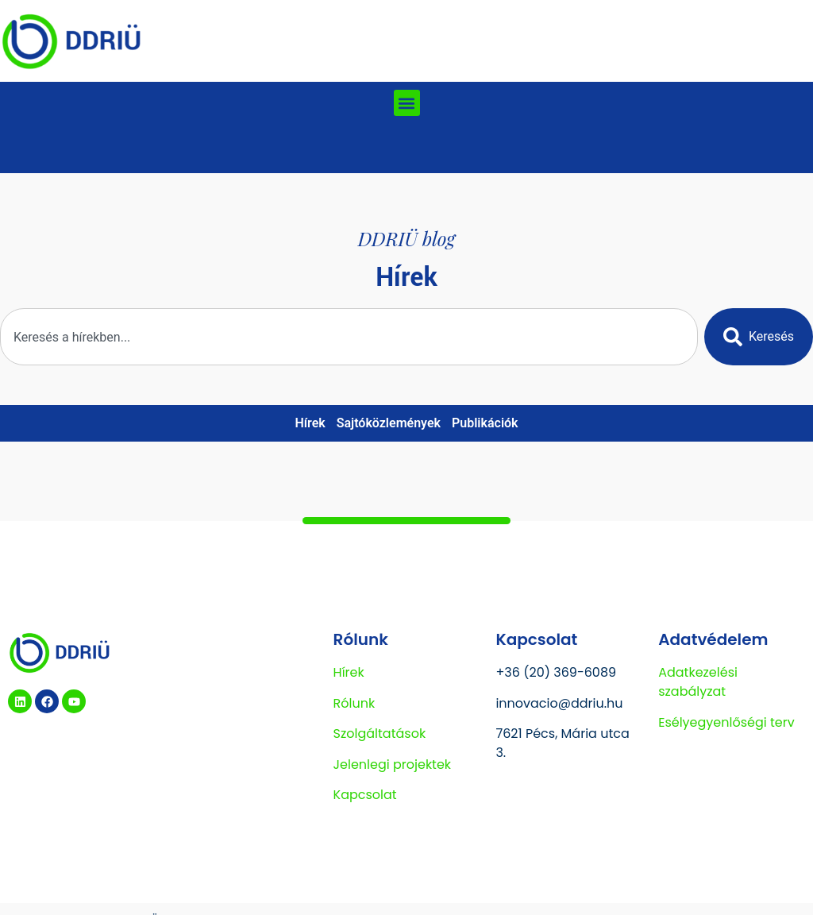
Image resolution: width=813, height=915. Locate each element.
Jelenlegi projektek (392, 764)
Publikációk (485, 422)
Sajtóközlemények (389, 422)
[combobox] (349, 336)
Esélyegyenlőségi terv (726, 722)
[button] (407, 103)
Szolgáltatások (379, 733)
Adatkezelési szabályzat (698, 682)
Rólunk (354, 703)
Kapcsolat (365, 795)
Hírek (310, 422)
